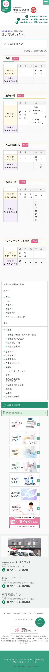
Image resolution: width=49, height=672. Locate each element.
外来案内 (8, 613)
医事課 (9, 393)
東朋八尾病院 (5, 31)
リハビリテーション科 (16, 371)
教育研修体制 (14, 343)
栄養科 (9, 375)
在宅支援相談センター (16, 385)
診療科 (7, 291)
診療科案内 (17, 613)
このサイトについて (11, 660)
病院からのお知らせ (19, 662)
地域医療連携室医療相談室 (13, 380)
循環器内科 (11, 313)
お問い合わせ (39, 660)
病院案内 (41, 613)
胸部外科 (10, 309)
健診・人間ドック (30, 613)
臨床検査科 (11, 355)
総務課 (9, 389)
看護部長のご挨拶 (16, 339)
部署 (6, 323)
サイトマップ (31, 662)
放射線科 (10, 352)
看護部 (9, 330)
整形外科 (10, 305)
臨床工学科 (11, 359)
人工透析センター (14, 363)
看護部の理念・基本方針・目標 (22, 335)
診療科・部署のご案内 (14, 284)
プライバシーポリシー (26, 660)
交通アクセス (28, 619)
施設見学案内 (14, 346)
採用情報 (19, 619)
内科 (8, 297)
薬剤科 (9, 367)
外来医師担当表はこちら (14, 413)
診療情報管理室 (13, 396)
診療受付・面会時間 (13, 405)
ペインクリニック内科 (16, 317)
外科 (8, 301)
